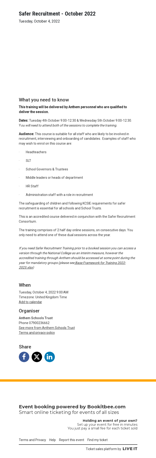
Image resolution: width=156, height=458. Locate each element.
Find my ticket (97, 440)
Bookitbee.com (106, 406)
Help (52, 440)
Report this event (71, 440)
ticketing (60, 412)
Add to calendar (30, 302)
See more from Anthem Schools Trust (47, 328)
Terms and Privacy (32, 440)
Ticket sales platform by (111, 449)
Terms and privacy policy (37, 333)
